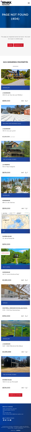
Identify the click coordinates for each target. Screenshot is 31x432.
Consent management (18, 428)
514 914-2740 (8, 412)
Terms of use (10, 428)
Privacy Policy (26, 427)
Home (10, 45)
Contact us (18, 45)
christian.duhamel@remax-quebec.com (14, 414)
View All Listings (15, 395)
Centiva (18, 430)
